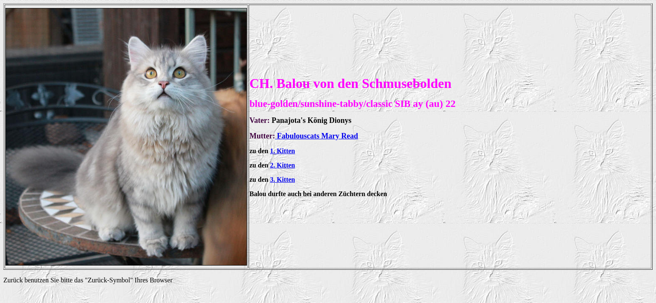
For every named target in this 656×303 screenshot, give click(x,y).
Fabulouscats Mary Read (317, 136)
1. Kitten (282, 150)
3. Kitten (282, 179)
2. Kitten (282, 165)
